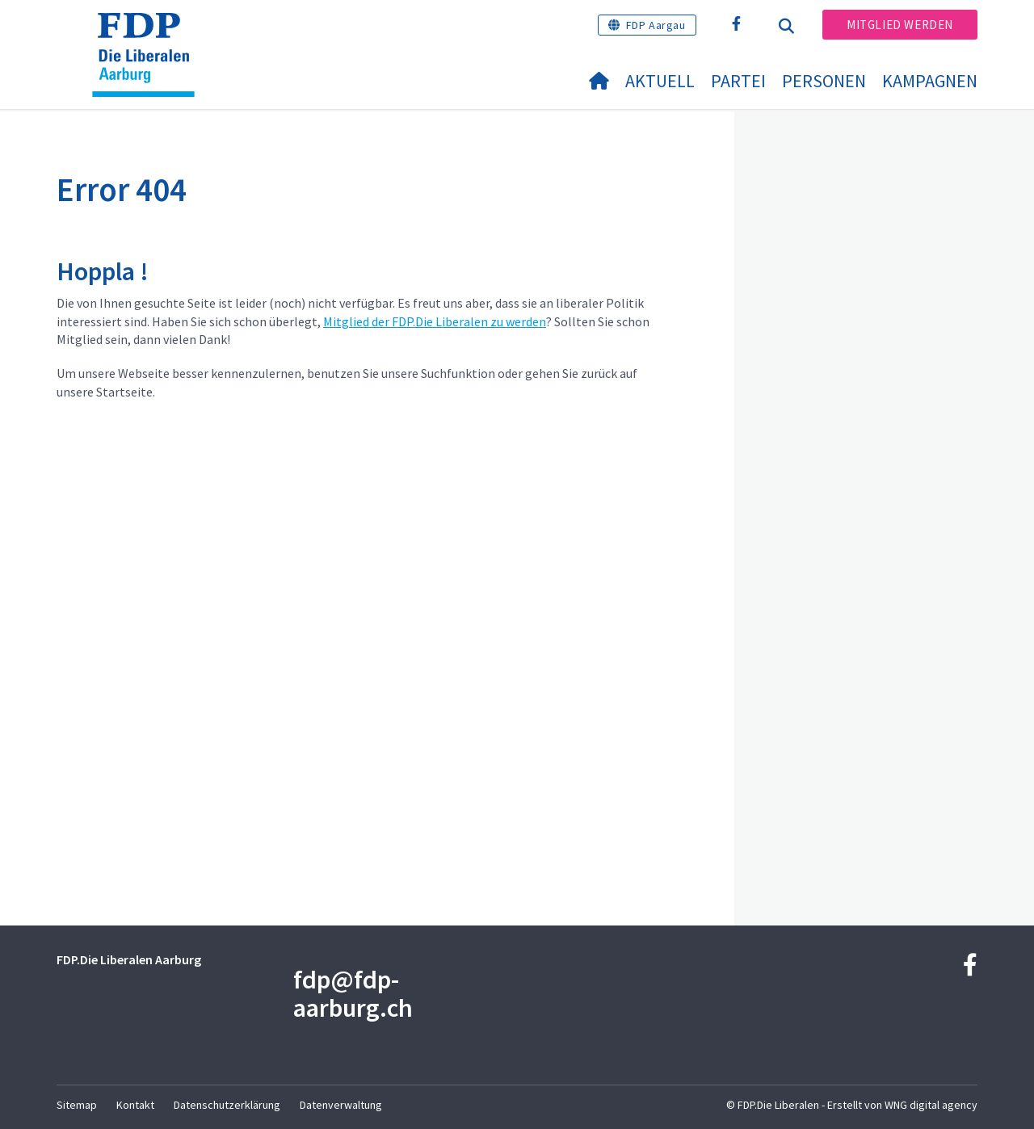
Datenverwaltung (341, 1105)
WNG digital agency (931, 1105)
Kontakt (135, 1105)
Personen (824, 80)
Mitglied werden (900, 24)
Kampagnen (929, 80)
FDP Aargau (656, 25)
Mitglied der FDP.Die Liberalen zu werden (434, 321)
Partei (738, 80)
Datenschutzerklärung (227, 1105)
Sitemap (77, 1105)
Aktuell (660, 80)
